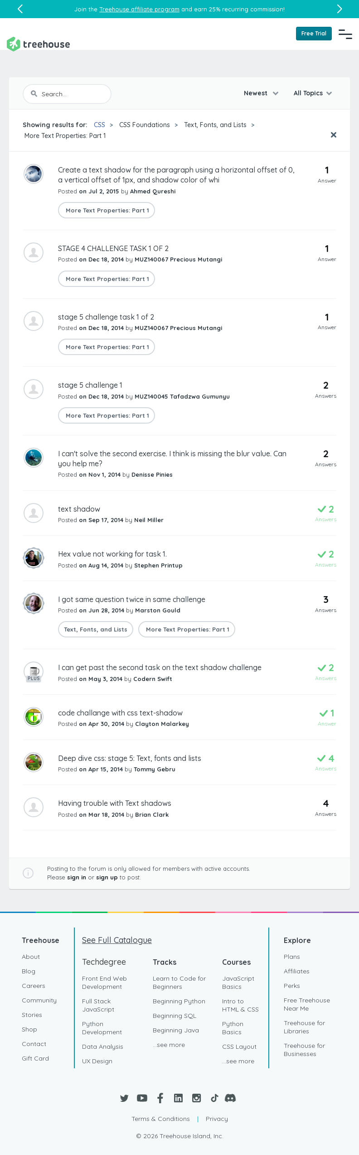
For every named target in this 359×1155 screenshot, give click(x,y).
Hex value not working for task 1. (112, 553)
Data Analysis (102, 1046)
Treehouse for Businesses (304, 1049)
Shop (29, 1029)
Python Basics (232, 1028)
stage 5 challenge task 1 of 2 (106, 316)
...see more (169, 1045)
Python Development (102, 1028)
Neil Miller (149, 519)
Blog (28, 971)
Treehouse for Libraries (304, 1027)
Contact (34, 1044)
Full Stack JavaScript (98, 1005)
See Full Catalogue (117, 940)
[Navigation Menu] (345, 34)
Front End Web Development (104, 982)
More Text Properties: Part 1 (64, 136)
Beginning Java (176, 1030)
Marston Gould (157, 610)
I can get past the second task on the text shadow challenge (160, 667)
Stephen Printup (158, 565)
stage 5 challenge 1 (90, 385)
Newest (256, 93)
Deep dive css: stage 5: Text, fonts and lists (129, 758)
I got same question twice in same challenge (131, 599)
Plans (292, 957)
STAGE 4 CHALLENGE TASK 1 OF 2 (113, 248)
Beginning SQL (174, 1016)
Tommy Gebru (154, 769)
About (31, 957)
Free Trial (313, 33)
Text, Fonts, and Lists (215, 125)
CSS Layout (239, 1046)
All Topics (308, 93)
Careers (33, 986)
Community (39, 1000)
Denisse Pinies (152, 474)
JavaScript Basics (238, 982)
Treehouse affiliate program (139, 9)
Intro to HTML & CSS (240, 1005)
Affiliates (297, 971)
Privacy (217, 1119)
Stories (32, 1015)
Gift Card (35, 1058)
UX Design (97, 1061)
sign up (107, 877)
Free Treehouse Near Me (307, 1004)
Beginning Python (179, 1001)
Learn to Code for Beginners (179, 982)
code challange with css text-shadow (120, 712)
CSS (99, 125)
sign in (76, 877)
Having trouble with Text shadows (114, 803)
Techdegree (104, 962)
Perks (292, 986)
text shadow (79, 508)
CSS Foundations (144, 125)
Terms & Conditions (160, 1119)
